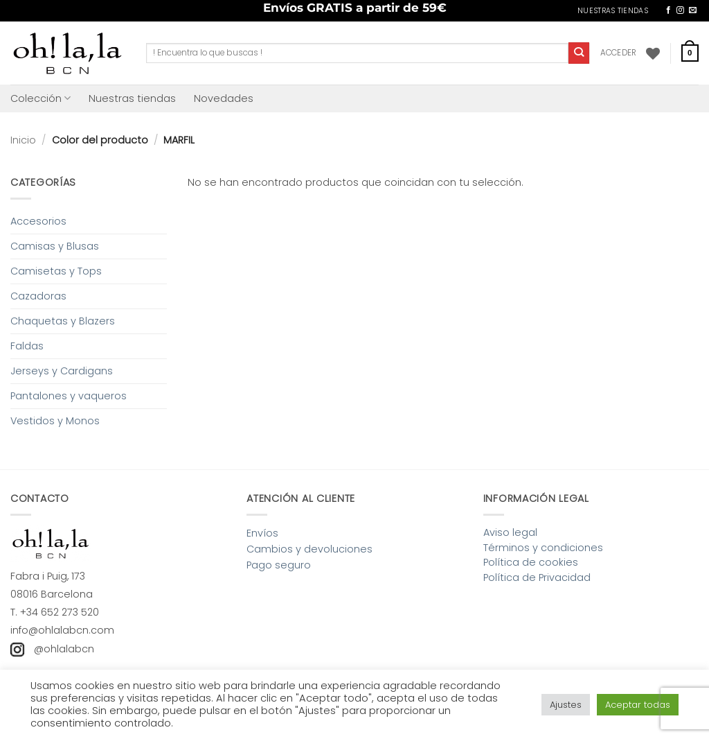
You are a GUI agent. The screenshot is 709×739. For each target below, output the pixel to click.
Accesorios (38, 221)
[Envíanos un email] (693, 10)
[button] (618, 53)
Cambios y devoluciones (309, 549)
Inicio (23, 140)
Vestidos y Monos (55, 421)
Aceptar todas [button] (637, 704)
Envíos (262, 533)
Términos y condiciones (543, 548)
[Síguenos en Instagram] (680, 10)
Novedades (223, 98)
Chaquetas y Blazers (62, 321)
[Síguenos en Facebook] (668, 10)
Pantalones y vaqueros (68, 396)
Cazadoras (38, 296)
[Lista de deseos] (653, 53)
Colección (40, 98)
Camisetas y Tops (56, 271)
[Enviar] (579, 52)
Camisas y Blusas (54, 246)
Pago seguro (278, 565)
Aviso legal (510, 532)
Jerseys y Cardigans (61, 371)
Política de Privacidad (537, 577)
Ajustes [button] (566, 704)
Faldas (27, 346)
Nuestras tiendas (132, 98)
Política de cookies (530, 562)
